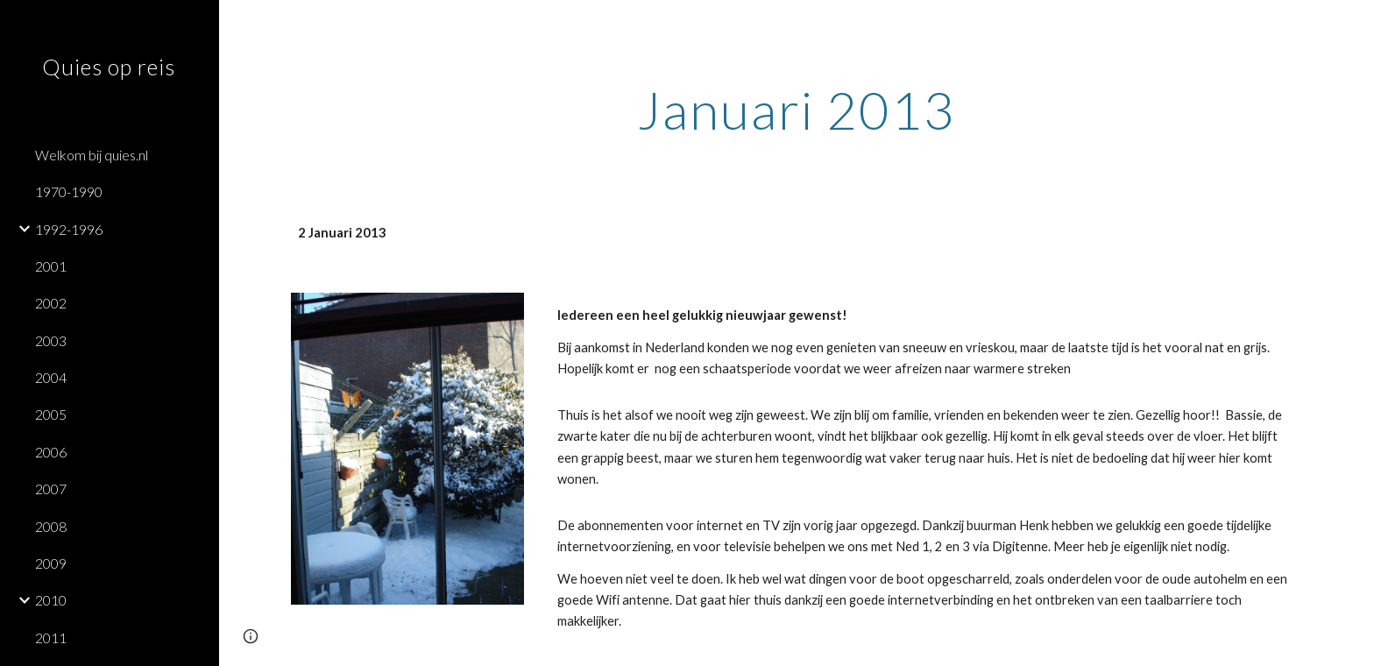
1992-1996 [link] (69, 229)
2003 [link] (51, 340)
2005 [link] (51, 414)
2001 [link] (51, 266)
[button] (1353, 25)
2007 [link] (51, 488)
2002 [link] (51, 302)
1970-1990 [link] (69, 191)
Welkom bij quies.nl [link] (91, 154)
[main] (796, 109)
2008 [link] (51, 526)
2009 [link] (51, 563)
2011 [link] (51, 637)
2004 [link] (51, 377)
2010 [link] (51, 600)
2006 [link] (51, 451)
